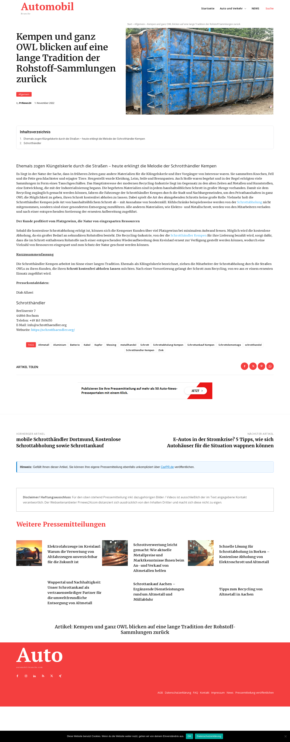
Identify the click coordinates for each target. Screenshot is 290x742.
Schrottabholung (249, 211)
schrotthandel (253, 353)
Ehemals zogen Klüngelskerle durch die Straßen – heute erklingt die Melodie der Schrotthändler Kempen (84, 147)
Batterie (75, 353)
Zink (160, 359)
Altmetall (43, 353)
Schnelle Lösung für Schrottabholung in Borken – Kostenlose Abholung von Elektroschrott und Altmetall (245, 563)
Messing (111, 353)
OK (189, 736)
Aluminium (59, 353)
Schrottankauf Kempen (200, 353)
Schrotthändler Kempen (189, 244)
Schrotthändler (32, 152)
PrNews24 (25, 107)
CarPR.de (167, 475)
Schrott (144, 353)
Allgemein (24, 98)
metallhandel (128, 353)
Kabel (87, 353)
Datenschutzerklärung (209, 736)
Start (129, 24)
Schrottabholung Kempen (168, 353)
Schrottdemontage (229, 353)
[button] (270, 8)
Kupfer (98, 353)
